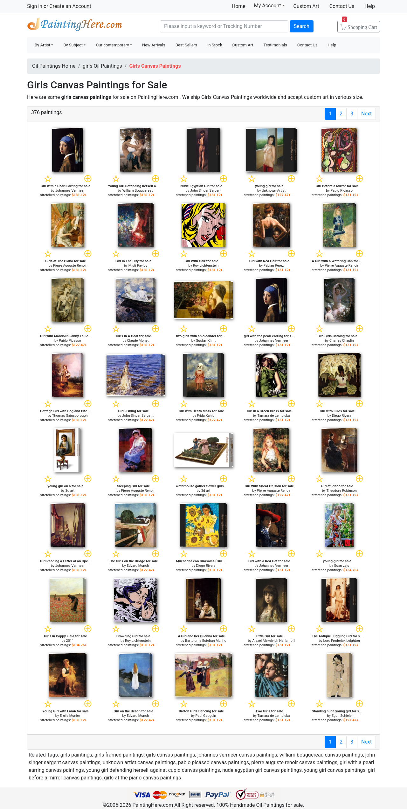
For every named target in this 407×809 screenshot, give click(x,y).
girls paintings (76, 755)
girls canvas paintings (170, 755)
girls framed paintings (119, 755)
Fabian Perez (274, 266)
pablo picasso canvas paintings (213, 762)
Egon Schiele (342, 716)
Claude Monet (137, 341)
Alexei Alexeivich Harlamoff (273, 641)
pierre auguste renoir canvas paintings (294, 762)
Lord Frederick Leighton (341, 641)
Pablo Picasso (341, 191)
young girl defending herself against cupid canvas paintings (153, 770)
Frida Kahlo (205, 416)
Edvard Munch (138, 566)
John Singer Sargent (206, 191)
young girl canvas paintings (334, 770)
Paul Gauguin (206, 716)
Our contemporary (112, 45)
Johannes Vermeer (70, 191)
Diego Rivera (341, 416)
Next (366, 114)
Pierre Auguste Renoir (70, 266)
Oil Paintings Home (53, 66)
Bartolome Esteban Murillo (205, 641)
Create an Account (70, 6)
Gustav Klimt (206, 341)
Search (301, 26)
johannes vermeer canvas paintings (237, 755)
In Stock (214, 45)
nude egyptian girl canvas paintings (262, 770)
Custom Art (306, 6)
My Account (269, 5)
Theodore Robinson (341, 491)
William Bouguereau (138, 191)
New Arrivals (153, 45)
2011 (70, 641)
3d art (69, 491)
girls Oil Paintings (102, 66)
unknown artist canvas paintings (139, 762)
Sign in (34, 6)
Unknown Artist (274, 191)
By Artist (42, 45)
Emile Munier (70, 716)
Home (238, 6)
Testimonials (275, 45)
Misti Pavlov (137, 266)
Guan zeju (341, 566)
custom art (316, 97)
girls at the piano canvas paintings (142, 778)
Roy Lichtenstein (206, 266)
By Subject (73, 45)
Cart (359, 25)
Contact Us (342, 6)
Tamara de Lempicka (273, 416)
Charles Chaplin (341, 341)
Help (369, 6)
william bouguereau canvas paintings (321, 755)
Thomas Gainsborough (69, 416)
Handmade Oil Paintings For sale (74, 25)
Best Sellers (186, 45)
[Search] (224, 26)
